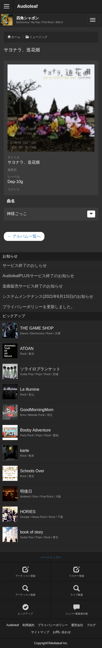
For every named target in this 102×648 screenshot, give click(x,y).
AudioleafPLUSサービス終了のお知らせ (38, 276)
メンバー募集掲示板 (76, 609)
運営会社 (77, 625)
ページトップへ (51, 557)
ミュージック (38, 37)
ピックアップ (25, 609)
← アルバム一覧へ (24, 236)
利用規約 (28, 625)
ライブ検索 (76, 590)
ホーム (15, 37)
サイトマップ (40, 632)
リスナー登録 (76, 571)
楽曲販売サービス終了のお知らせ (33, 286)
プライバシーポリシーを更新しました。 (39, 307)
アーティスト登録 (25, 571)
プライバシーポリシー (53, 625)
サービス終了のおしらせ (25, 265)
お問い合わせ (62, 632)
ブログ (91, 625)
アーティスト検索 (25, 590)
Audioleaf (27, 6)
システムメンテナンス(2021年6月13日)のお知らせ (48, 296)
